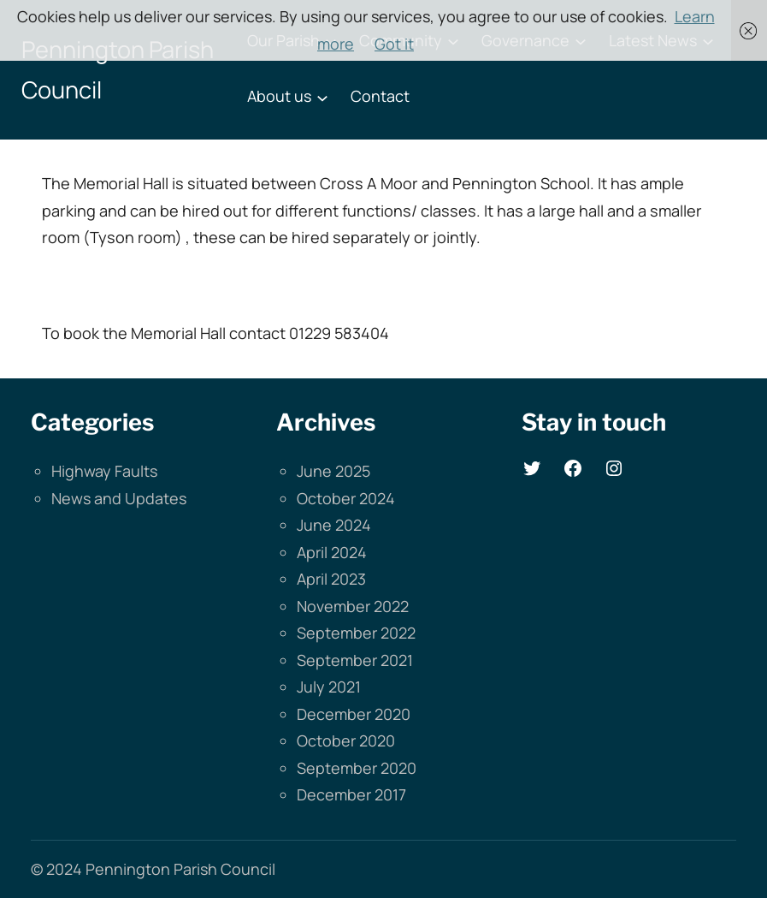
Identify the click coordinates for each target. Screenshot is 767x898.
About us (279, 96)
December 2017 (351, 794)
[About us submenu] (322, 97)
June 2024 (334, 524)
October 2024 (346, 498)
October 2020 (346, 740)
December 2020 (353, 714)
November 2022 (353, 606)
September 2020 (356, 768)
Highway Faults (104, 471)
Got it (394, 43)
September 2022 (356, 632)
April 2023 (331, 578)
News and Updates (118, 498)
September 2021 (355, 660)
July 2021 (329, 686)
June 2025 (333, 471)
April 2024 (332, 552)
